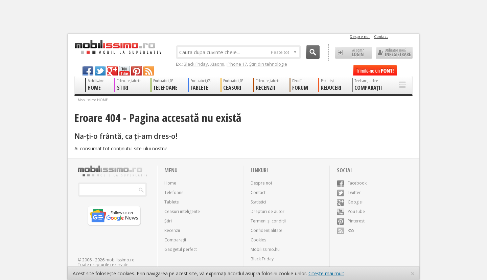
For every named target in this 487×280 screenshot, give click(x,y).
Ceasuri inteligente (182, 211)
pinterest (136, 71)
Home (170, 183)
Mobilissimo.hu (265, 249)
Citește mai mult (326, 273)
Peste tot (283, 52)
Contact (381, 36)
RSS (345, 230)
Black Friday (196, 64)
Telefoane (174, 192)
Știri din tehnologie (268, 64)
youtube (124, 71)
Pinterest (351, 221)
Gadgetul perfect (180, 249)
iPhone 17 (237, 64)
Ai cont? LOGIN (353, 53)
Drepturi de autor (267, 211)
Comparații (175, 240)
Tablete (171, 202)
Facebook (352, 183)
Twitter (349, 192)
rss (148, 71)
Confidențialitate (266, 230)
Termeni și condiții (268, 221)
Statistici (258, 202)
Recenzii (172, 230)
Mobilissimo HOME (93, 100)
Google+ (350, 202)
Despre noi (360, 36)
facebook (88, 71)
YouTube (351, 211)
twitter (100, 71)
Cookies (258, 240)
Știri (168, 221)
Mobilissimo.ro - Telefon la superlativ (117, 47)
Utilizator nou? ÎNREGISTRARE (394, 53)
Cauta (313, 52)
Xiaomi (217, 64)
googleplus (112, 71)
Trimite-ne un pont (375, 70)
